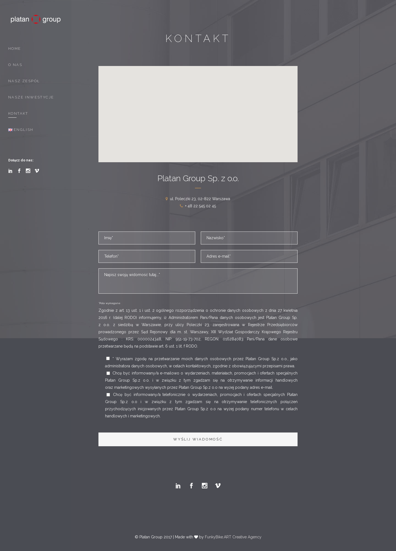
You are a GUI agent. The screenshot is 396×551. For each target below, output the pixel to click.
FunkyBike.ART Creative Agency (233, 537)
